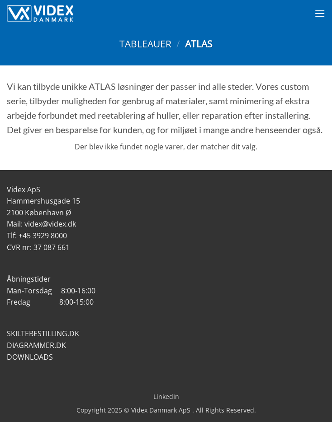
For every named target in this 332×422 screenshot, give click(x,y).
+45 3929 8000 (43, 236)
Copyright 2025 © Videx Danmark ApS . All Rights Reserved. (166, 410)
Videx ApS (23, 190)
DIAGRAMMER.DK (36, 345)
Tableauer (145, 43)
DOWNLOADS (30, 357)
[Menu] (319, 13)
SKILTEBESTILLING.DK (43, 334)
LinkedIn (166, 396)
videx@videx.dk (50, 224)
